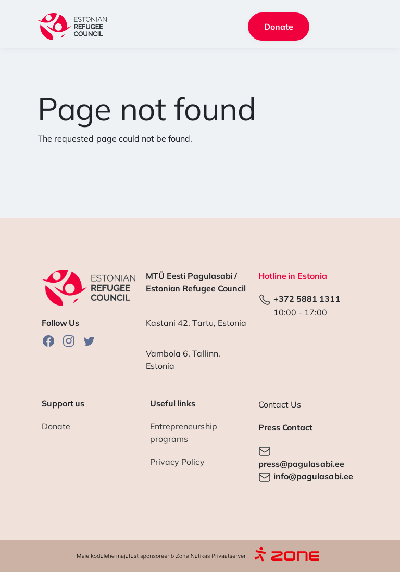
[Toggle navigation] (348, 26)
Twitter (89, 340)
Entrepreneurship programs (183, 432)
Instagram (69, 340)
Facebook (48, 340)
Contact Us (279, 404)
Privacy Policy (177, 461)
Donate (278, 26)
